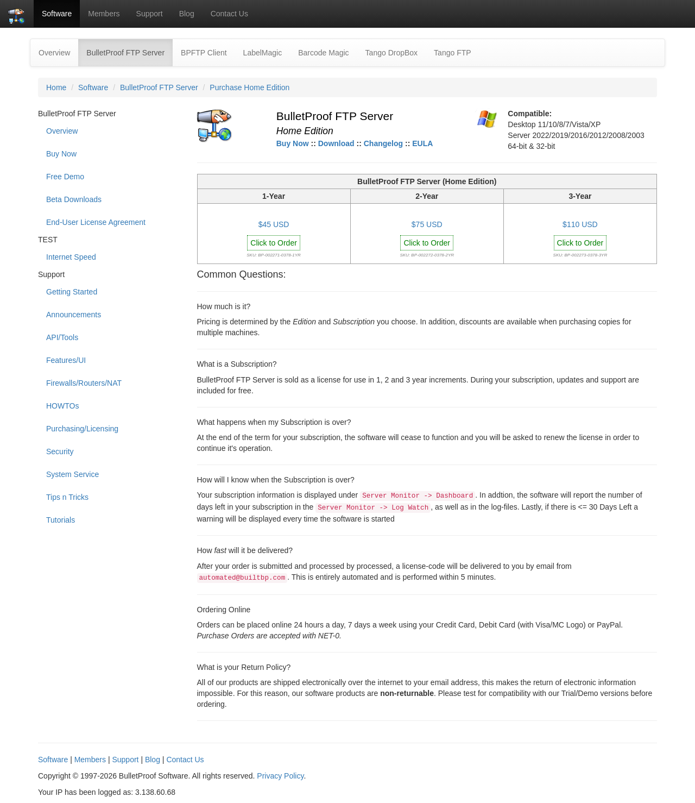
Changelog (383, 143)
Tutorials (60, 520)
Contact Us (229, 13)
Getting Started (71, 291)
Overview (54, 52)
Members (103, 13)
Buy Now (61, 153)
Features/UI (66, 360)
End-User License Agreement (96, 222)
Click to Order (273, 243)
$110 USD (580, 224)
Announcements (73, 314)
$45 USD (273, 224)
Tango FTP (452, 52)
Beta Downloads (74, 199)
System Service (72, 474)
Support (149, 13)
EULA (422, 143)
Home (56, 87)
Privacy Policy (280, 775)
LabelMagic (262, 52)
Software (57, 13)
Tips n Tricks (67, 497)
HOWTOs (62, 406)
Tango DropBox (391, 52)
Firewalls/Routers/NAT (84, 383)
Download (336, 143)
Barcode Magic (323, 52)
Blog (186, 13)
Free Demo (65, 176)
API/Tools (62, 337)
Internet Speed (71, 257)
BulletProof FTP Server (129, 52)
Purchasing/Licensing (82, 428)
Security (60, 451)
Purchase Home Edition (249, 87)
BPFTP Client (204, 52)
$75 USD (427, 224)
